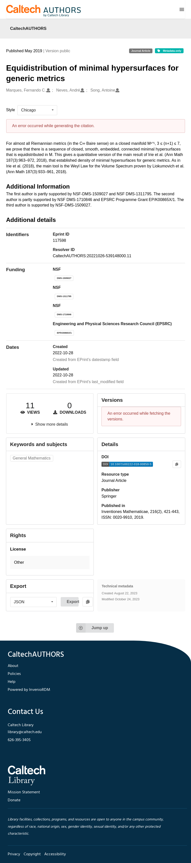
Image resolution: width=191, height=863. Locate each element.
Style (10, 110)
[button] (50, 562)
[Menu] (182, 9)
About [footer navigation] (13, 666)
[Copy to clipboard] (177, 464)
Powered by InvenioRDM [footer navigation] (29, 690)
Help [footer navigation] (11, 682)
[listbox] (37, 110)
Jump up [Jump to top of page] (92, 628)
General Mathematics (31, 458)
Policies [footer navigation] (14, 674)
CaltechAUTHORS (28, 28)
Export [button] (73, 602)
